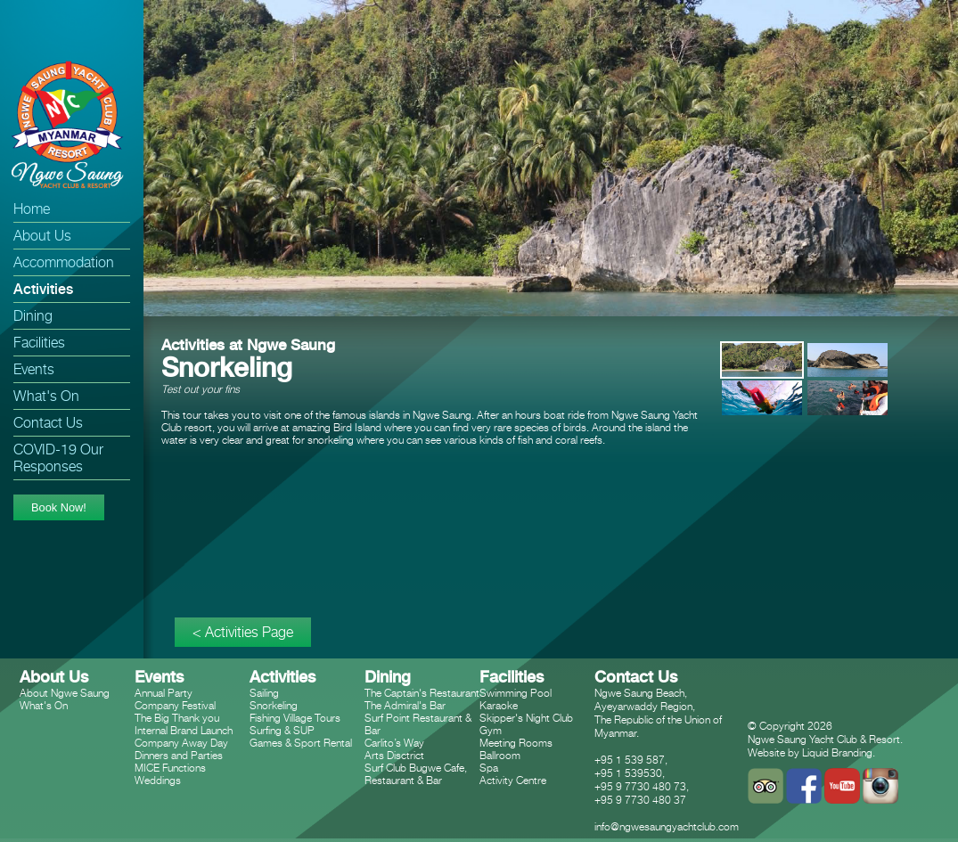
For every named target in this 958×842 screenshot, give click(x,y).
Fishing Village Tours (295, 717)
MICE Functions (170, 767)
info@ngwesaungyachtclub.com (666, 826)
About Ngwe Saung (65, 692)
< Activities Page (242, 632)
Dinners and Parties (179, 755)
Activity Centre (512, 780)
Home (31, 208)
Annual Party (163, 692)
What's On (46, 396)
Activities (43, 289)
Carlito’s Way (394, 742)
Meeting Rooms (516, 742)
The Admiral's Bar (405, 705)
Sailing (264, 692)
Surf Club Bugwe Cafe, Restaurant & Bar (415, 774)
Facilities (39, 342)
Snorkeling (274, 705)
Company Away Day (181, 742)
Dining (33, 315)
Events (33, 369)
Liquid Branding (837, 752)
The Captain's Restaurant (421, 692)
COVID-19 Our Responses (58, 458)
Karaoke (498, 705)
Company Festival (175, 705)
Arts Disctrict (394, 755)
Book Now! (58, 507)
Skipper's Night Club (526, 717)
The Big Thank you (177, 717)
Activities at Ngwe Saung (248, 345)
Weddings (158, 780)
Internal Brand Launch (184, 730)
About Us (42, 235)
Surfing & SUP (282, 730)
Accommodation (63, 262)
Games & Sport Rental (301, 742)
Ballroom (499, 755)
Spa (488, 767)
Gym (490, 730)
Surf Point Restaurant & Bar (417, 724)
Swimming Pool (515, 692)
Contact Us (48, 422)
